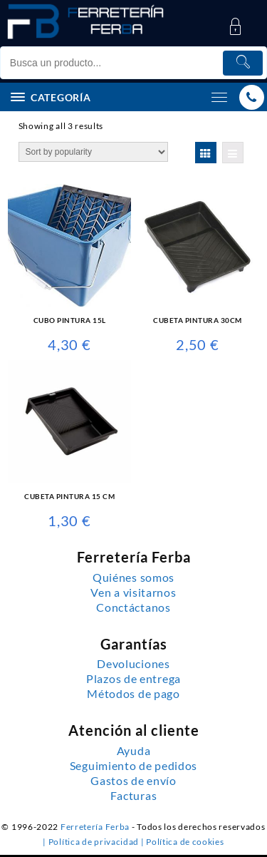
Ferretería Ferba (96, 826)
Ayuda (134, 750)
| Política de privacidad (92, 841)
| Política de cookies (182, 841)
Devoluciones (133, 663)
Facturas (133, 795)
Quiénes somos (133, 577)
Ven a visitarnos (133, 592)
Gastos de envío (133, 780)
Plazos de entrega (133, 678)
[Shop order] (93, 152)
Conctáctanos (133, 607)
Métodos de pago (133, 693)
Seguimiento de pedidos (133, 765)
